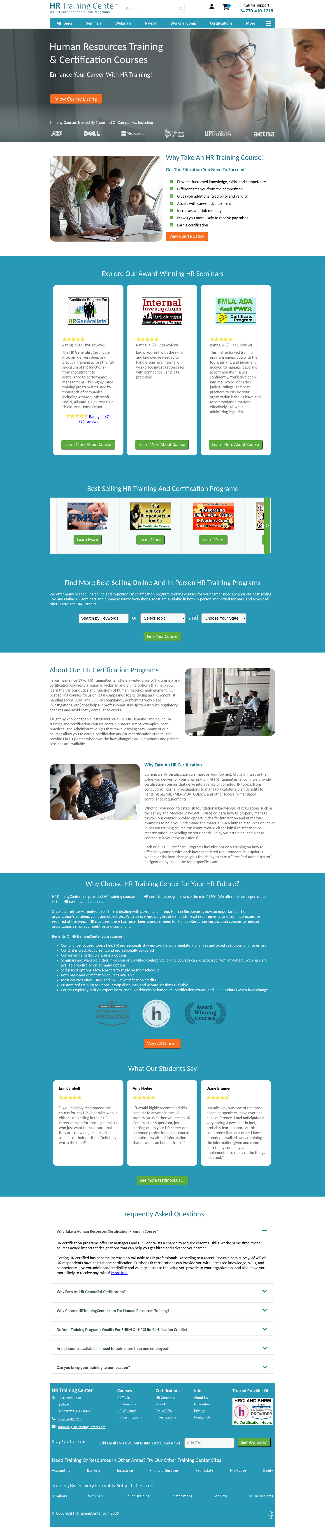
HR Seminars (126, 1404)
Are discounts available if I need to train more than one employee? (162, 1348)
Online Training (137, 1496)
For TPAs (221, 1496)
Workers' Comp (183, 23)
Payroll (151, 23)
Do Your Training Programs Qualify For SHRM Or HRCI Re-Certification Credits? (162, 1329)
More (250, 23)
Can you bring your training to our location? (162, 1367)
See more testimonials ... (162, 1180)
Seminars (94, 23)
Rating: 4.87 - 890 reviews (88, 419)
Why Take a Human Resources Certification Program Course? (162, 1231)
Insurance (125, 1470)
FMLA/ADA (164, 1411)
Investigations (166, 1417)
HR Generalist (166, 1398)
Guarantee (202, 1404)
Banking (93, 1470)
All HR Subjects (260, 1496)
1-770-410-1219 (69, 1419)
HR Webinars (127, 1411)
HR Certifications (129, 1417)
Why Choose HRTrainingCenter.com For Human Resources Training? (162, 1310)
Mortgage (238, 1470)
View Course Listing (76, 99)
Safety (268, 1470)
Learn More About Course (88, 444)
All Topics (64, 23)
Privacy (199, 1411)
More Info (119, 1272)
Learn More (87, 539)
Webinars (123, 23)
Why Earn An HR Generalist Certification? (162, 1291)
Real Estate (204, 1470)
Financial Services (164, 1470)
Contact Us (202, 1417)
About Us (201, 1398)
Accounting (61, 1470)
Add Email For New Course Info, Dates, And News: (140, 1443)
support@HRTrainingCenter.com (81, 1427)
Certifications (221, 23)
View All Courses (162, 1043)
